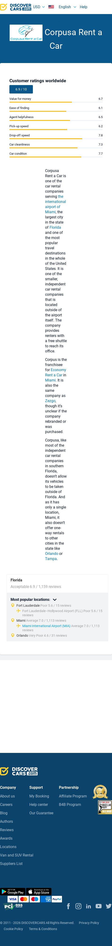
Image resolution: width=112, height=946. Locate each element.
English (60, 7)
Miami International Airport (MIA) (46, 626)
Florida (55, 227)
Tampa (51, 559)
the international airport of (55, 201)
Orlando (51, 553)
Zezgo (50, 401)
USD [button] (36, 7)
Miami (50, 212)
